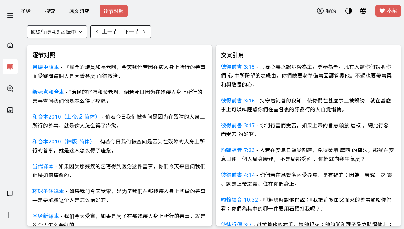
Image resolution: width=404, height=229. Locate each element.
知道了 (161, 54)
